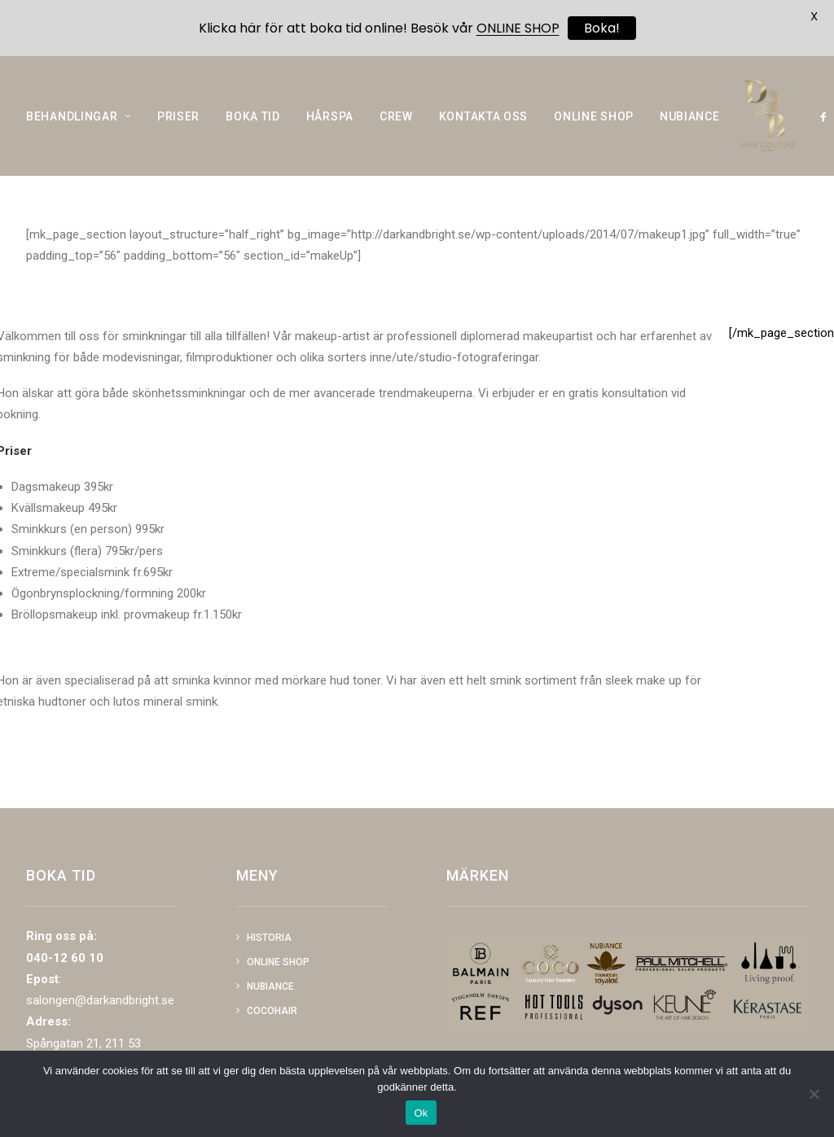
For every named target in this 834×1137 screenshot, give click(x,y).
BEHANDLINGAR (78, 130)
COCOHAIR (272, 1011)
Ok (421, 1113)
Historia (269, 937)
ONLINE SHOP (594, 130)
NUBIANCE (690, 130)
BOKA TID (253, 130)
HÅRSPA (329, 130)
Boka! (602, 28)
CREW (396, 130)
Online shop (278, 962)
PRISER (178, 130)
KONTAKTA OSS (483, 130)
